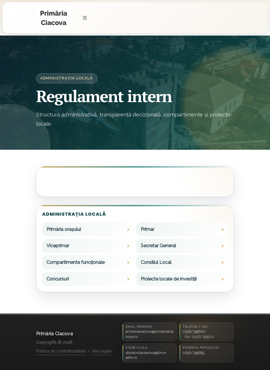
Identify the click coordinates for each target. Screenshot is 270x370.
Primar (147, 229)
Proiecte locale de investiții (169, 279)
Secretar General (158, 245)
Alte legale (102, 351)
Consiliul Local (156, 262)
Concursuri (57, 279)
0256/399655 (193, 352)
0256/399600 (194, 331)
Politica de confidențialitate (61, 351)
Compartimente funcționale (75, 262)
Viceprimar (57, 245)
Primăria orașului (63, 229)
